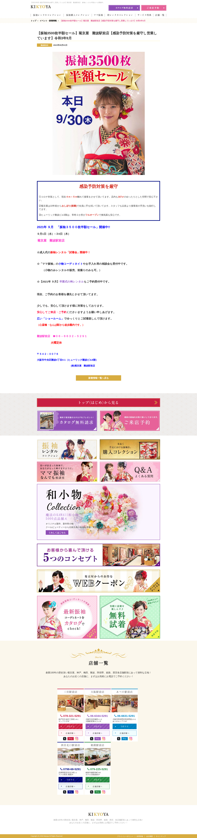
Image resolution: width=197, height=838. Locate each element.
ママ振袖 (98, 15)
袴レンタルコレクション (120, 15)
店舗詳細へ (68, 733)
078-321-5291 (70, 715)
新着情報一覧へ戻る (98, 378)
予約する (68, 726)
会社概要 (149, 836)
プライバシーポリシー (125, 836)
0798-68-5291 (70, 769)
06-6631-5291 (124, 715)
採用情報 (140, 836)
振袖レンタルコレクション (47, 15)
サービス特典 (144, 15)
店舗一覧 (160, 15)
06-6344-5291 (97, 715)
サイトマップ (161, 836)
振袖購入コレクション (78, 15)
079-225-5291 (97, 769)
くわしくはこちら (57, 532)
